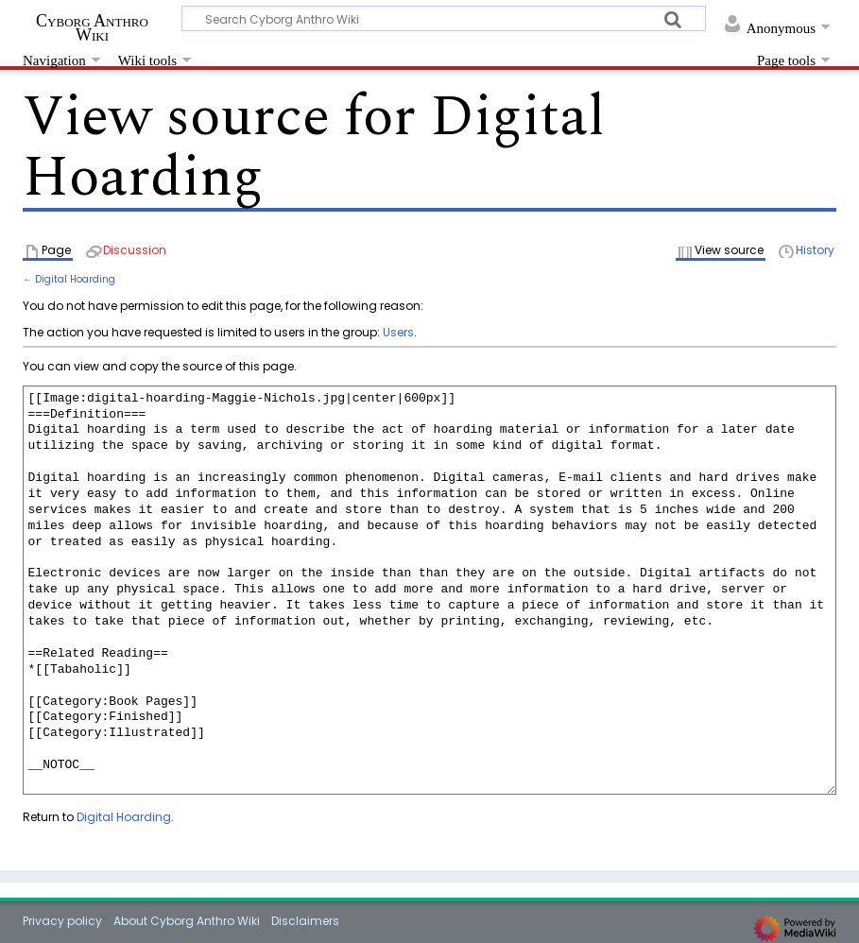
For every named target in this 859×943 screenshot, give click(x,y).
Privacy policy (62, 921)
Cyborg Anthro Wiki (92, 27)
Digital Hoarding (75, 279)
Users (398, 332)
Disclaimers (305, 921)
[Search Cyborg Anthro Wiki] (443, 18)
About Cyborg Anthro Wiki (186, 921)
